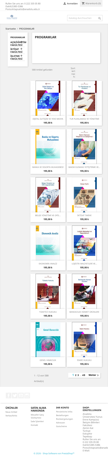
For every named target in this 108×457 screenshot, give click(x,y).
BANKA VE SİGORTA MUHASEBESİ (48, 167)
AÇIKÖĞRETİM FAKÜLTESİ (17, 44)
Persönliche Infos (64, 411)
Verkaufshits (11, 415)
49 (83, 375)
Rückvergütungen (64, 419)
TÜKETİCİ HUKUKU (48, 312)
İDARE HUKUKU (84, 360)
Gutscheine (61, 426)
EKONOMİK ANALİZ (48, 263)
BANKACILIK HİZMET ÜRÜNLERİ (84, 312)
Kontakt (34, 425)
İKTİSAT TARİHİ (84, 215)
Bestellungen (62, 415)
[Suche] (85, 18)
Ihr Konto (62, 407)
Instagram (27, 395)
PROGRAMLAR (17, 37)
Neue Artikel (11, 412)
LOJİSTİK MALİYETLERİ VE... (84, 263)
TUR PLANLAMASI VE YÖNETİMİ (84, 118)
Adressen (60, 422)
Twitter (15, 395)
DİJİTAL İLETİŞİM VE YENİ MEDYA (48, 118)
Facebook (8, 395)
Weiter (94, 375)
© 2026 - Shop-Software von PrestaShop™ (54, 453)
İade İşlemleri (37, 421)
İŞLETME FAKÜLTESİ (16, 57)
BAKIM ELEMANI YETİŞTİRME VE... (84, 167)
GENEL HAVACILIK (48, 360)
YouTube (21, 395)
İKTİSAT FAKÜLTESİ (16, 50)
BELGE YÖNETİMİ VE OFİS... (48, 215)
